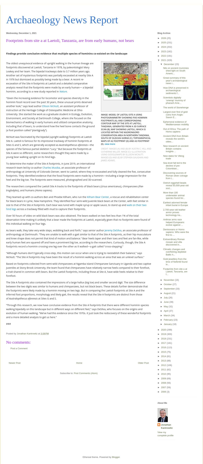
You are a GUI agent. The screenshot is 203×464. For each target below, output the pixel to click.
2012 (164, 365)
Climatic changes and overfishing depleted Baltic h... (174, 252)
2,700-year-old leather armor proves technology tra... (174, 212)
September (170, 288)
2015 (164, 352)
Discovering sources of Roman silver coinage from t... (175, 176)
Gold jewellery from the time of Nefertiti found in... (175, 262)
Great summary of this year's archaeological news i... (175, 81)
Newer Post (14, 363)
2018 (164, 338)
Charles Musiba (51, 167)
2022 (164, 56)
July (166, 297)
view (110, 144)
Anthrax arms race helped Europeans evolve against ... (173, 222)
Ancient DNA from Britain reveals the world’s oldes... (175, 139)
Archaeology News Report (62, 20)
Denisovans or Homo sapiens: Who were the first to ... (176, 232)
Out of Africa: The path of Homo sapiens (175, 130)
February (169, 319)
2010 (164, 374)
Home (79, 363)
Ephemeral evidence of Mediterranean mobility (176, 123)
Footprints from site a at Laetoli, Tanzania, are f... (175, 272)
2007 (164, 387)
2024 (164, 47)
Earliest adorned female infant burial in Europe (175, 204)
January (168, 324)
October (168, 284)
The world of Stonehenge (175, 107)
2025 (164, 42)
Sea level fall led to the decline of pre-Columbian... (174, 166)
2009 (164, 378)
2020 (164, 329)
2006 (164, 391)
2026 (164, 38)
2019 (164, 334)
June (166, 302)
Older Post (143, 363)
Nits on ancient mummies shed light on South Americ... (176, 71)
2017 (164, 343)
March (167, 315)
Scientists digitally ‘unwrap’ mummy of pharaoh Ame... (174, 100)
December (169, 64)
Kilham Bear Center (98, 197)
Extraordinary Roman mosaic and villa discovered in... (174, 242)
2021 (164, 60)
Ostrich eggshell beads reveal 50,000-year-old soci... (175, 186)
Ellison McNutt (50, 106)
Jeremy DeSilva (113, 230)
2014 (164, 356)
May (166, 306)
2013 (164, 360)
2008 (164, 383)
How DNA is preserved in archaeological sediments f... (175, 90)
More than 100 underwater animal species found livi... (174, 195)
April (166, 311)
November (169, 280)
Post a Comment (18, 348)
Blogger (116, 457)
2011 (164, 369)
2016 (164, 347)
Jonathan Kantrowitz (167, 426)
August (168, 293)
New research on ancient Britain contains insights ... (175, 149)
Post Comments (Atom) (85, 373)
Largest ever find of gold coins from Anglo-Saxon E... (175, 115)
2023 (164, 51)
